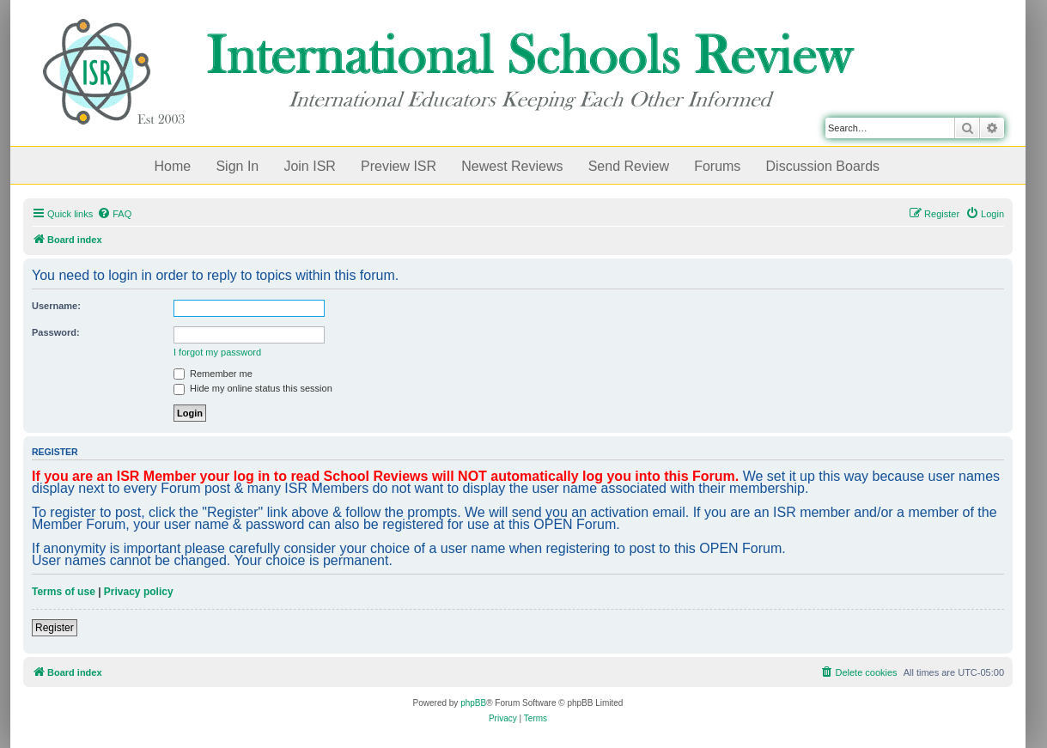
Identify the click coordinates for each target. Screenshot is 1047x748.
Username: (56, 306)
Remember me (213, 373)
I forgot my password (217, 352)
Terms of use (63, 592)
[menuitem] (114, 214)
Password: (56, 332)
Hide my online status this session (252, 388)
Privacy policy (138, 592)
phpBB (473, 703)
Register (54, 628)
